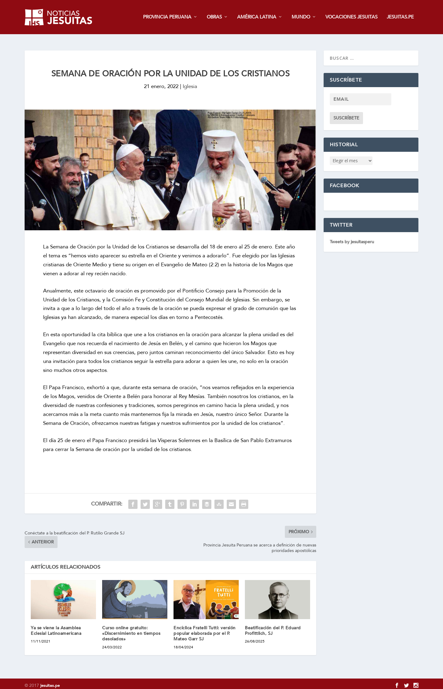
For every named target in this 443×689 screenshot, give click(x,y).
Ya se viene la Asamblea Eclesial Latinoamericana (56, 627)
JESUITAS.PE (400, 17)
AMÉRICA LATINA (256, 17)
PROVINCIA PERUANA (167, 17)
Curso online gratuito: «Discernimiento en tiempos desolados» (131, 629)
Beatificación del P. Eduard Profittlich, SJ (273, 627)
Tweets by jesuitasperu (352, 238)
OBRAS (214, 17)
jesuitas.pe (50, 682)
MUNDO (301, 17)
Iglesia (190, 83)
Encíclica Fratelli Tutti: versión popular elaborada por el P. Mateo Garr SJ (205, 629)
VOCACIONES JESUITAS (351, 17)
